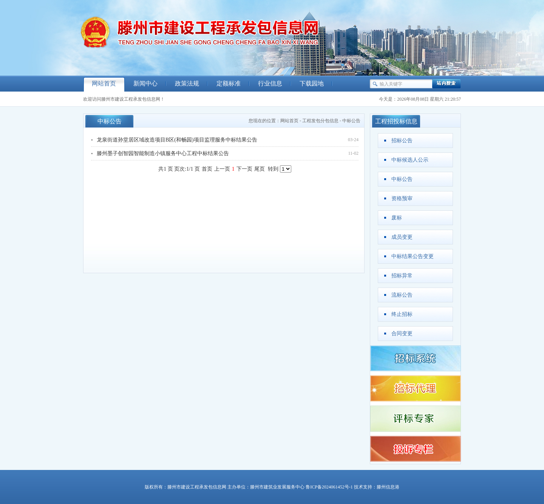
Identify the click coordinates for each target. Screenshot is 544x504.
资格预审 (402, 198)
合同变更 (402, 333)
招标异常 (402, 275)
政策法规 (187, 83)
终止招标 (402, 314)
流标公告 (402, 295)
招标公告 (402, 140)
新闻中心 (145, 83)
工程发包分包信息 (320, 120)
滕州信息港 (388, 487)
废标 (396, 218)
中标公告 (351, 120)
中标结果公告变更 (412, 256)
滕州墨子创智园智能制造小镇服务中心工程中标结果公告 (163, 153)
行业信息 (270, 83)
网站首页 (104, 83)
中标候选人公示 (409, 160)
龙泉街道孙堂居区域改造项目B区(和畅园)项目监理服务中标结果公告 (177, 140)
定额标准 (228, 83)
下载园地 (312, 83)
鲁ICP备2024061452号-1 (329, 487)
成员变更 (402, 237)
